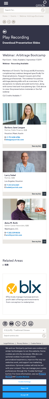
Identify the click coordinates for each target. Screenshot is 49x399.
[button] (9, 22)
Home (5, 16)
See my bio (39, 146)
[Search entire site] (22, 335)
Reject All (24, 390)
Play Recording (16, 37)
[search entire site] (22, 10)
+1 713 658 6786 (13, 137)
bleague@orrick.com (15, 140)
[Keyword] (44, 335)
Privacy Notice (22, 343)
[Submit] (43, 10)
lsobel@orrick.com (14, 187)
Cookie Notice (36, 343)
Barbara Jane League (24, 129)
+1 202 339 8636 (13, 233)
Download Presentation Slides (21, 43)
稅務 (6, 265)
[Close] (46, 350)
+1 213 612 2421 (12, 185)
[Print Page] (13, 22)
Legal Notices (9, 343)
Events (13, 16)
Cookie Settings (24, 384)
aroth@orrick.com (14, 235)
